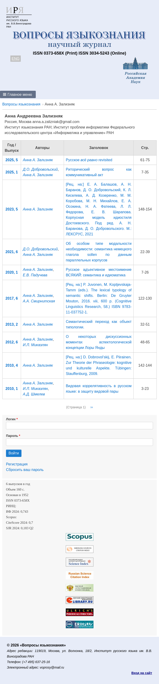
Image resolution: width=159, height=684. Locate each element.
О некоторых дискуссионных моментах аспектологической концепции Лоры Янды (99, 342)
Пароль (12, 436)
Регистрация (17, 464)
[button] (18, 94)
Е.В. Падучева (35, 275)
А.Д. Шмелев (34, 394)
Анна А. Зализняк (38, 160)
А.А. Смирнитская (39, 301)
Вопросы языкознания (21, 104)
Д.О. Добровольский (40, 169)
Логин (10, 419)
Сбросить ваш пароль (25, 470)
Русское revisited (89, 160)
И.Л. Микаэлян (35, 345)
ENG (16, 59)
